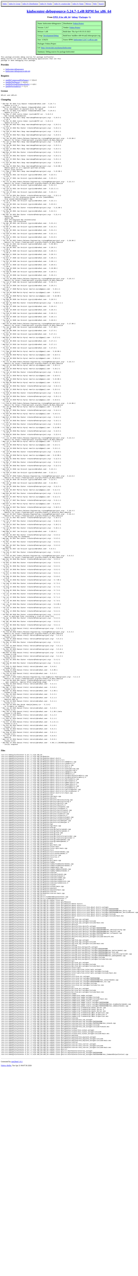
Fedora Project (78, 23)
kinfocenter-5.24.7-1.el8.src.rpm (85, 40)
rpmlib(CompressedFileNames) (17, 81)
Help (95, 4)
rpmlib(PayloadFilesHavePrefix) (18, 85)
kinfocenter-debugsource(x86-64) (18, 72)
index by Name (78, 4)
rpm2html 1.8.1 (17, 1252)
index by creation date (62, 4)
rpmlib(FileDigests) (13, 83)
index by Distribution (30, 4)
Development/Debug (51, 36)
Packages (83, 17)
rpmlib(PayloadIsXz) (13, 87)
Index (5, 4)
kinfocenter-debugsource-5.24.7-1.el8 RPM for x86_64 (69, 11)
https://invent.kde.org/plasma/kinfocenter (56, 48)
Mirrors (88, 4)
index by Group (14, 4)
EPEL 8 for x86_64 (61, 17)
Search (101, 4)
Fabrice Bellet (6, 1256)
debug (75, 17)
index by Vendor (46, 4)
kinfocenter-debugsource (15, 70)
